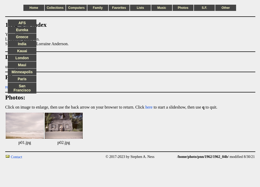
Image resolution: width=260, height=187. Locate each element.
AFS (22, 23)
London (22, 58)
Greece (22, 37)
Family (98, 8)
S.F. (204, 8)
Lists (140, 8)
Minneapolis (22, 72)
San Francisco (22, 88)
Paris (22, 79)
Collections (55, 8)
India (22, 44)
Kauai (22, 51)
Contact (16, 157)
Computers (76, 8)
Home (33, 8)
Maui (22, 65)
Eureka (22, 30)
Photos (183, 8)
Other (226, 8)
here (149, 107)
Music (161, 8)
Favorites (119, 8)
